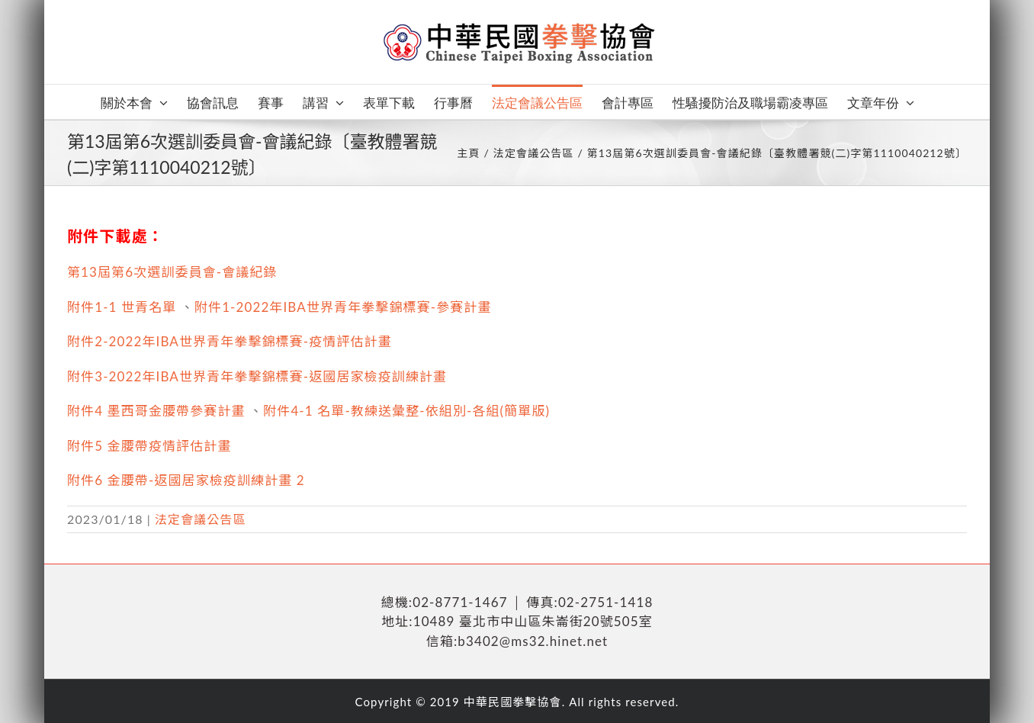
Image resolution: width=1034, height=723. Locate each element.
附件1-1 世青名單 (121, 307)
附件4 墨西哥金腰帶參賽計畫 (156, 411)
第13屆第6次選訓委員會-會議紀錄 (172, 272)
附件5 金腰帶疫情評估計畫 (149, 446)
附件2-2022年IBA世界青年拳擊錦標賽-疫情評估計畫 (229, 341)
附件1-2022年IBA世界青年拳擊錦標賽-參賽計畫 (343, 307)
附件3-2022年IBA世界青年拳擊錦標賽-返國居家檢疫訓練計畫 (257, 376)
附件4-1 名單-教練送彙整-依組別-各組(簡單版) (406, 411)
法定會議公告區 (200, 519)
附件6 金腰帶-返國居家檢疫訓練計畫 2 (186, 480)
